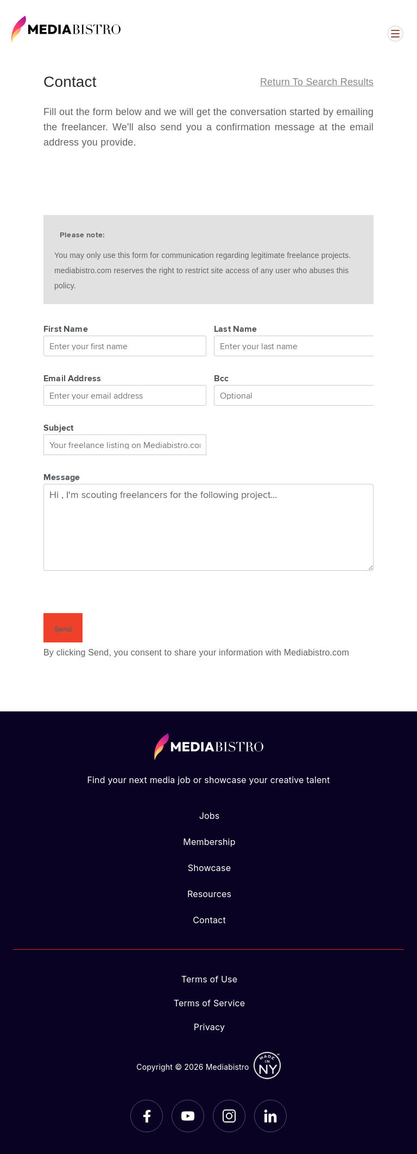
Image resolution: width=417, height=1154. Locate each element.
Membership (209, 841)
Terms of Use (209, 979)
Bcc (221, 378)
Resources (209, 893)
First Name (65, 328)
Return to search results (317, 82)
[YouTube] (188, 1116)
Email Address (72, 378)
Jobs (209, 815)
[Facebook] (146, 1116)
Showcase (209, 867)
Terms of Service (209, 1003)
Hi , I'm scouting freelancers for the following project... (208, 527)
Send (63, 629)
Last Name (235, 328)
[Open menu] (395, 34)
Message (61, 476)
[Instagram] (229, 1116)
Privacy (209, 1026)
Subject (58, 427)
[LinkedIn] (270, 1116)
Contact (209, 920)
